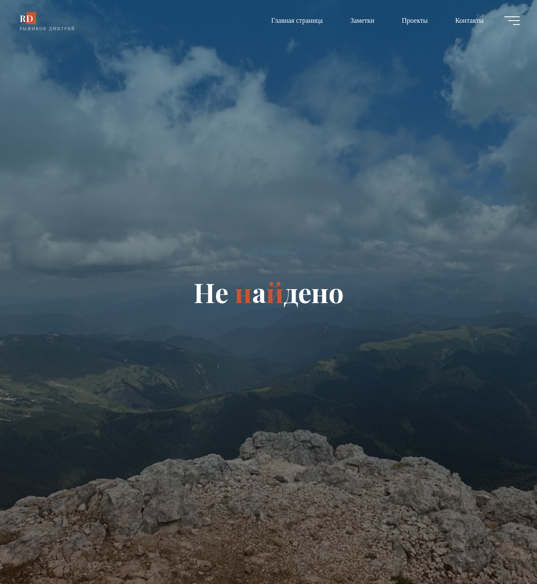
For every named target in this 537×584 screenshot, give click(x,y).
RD (27, 18)
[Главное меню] (512, 20)
